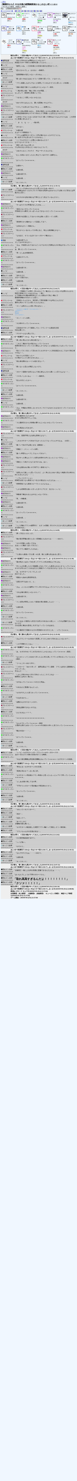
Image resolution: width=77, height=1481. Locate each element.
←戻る (3, 2)
